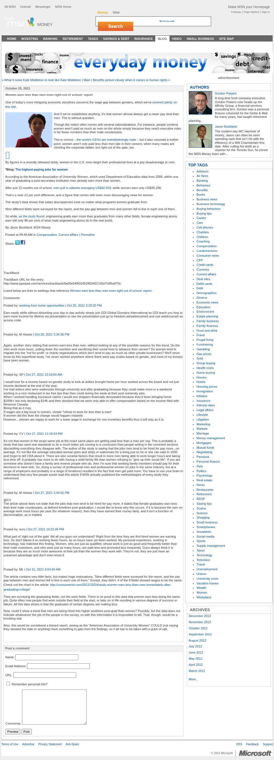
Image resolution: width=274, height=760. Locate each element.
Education (203, 307)
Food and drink (207, 330)
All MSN (10, 6)
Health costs (205, 368)
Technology (204, 555)
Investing (29, 38)
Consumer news (208, 255)
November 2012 (200, 622)
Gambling (203, 349)
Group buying (206, 363)
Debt (200, 288)
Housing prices (207, 386)
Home (11, 38)
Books (201, 194)
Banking (50, 38)
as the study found (31, 216)
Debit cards (204, 283)
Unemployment (207, 569)
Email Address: (15, 666)
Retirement (73, 38)
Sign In (266, 12)
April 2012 (196, 664)
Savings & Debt (116, 38)
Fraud (201, 335)
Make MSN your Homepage (249, 7)
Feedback (252, 744)
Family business (208, 321)
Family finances (207, 325)
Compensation (47, 234)
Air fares (202, 176)
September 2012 (200, 634)
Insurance (143, 38)
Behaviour (203, 185)
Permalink (88, 234)
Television (203, 560)
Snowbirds (204, 531)
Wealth (201, 587)
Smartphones (206, 527)
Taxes (93, 38)
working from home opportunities (41, 305)
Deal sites (203, 279)
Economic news (207, 302)
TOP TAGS (198, 165)
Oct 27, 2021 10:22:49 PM (46, 529)
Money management (211, 438)
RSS (239, 744)
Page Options (251, 12)
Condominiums (207, 250)
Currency (203, 269)
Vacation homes (208, 583)
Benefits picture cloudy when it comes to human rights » (131, 80)
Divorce (202, 297)
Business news (207, 199)
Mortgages (204, 443)
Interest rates (206, 405)
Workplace (204, 597)
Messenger (42, 6)
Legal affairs (205, 410)
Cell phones (205, 227)
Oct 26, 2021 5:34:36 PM (52, 334)
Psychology (204, 475)
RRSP (201, 499)
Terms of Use (9, 744)
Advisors (202, 171)
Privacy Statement (50, 744)
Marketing (203, 424)
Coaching (203, 241)
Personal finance (208, 461)
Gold (200, 358)
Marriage (203, 433)
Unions (201, 574)
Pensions (203, 456)
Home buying (206, 372)
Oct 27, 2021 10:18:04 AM (44, 374)
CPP (200, 260)
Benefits (202, 190)
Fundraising (205, 344)
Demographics (207, 293)
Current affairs (68, 234)
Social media (205, 536)
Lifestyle (202, 414)
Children (202, 237)
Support (268, 744)
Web (116, 12)
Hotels (201, 381)
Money (45, 24)
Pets (200, 466)
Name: (9, 657)
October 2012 (198, 628)
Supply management (211, 545)
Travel (201, 564)
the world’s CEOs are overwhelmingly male (106, 139)
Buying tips (204, 213)
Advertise (28, 744)
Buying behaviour (208, 208)
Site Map (226, 38)
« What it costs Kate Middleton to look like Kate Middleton (41, 80)
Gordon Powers (226, 93)
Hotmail (25, 6)
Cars (200, 222)
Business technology (211, 204)
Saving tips (204, 503)
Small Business (200, 38)
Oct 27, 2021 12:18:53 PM (44, 433)
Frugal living (205, 339)
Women (202, 592)
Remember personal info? (27, 684)
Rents (201, 485)
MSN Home (63, 6)
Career (201, 218)
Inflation (202, 396)
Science (202, 513)
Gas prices (204, 354)
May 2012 (195, 658)
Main (87, 80)
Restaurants (205, 489)
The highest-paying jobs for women (41, 169)
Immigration (205, 391)
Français (236, 12)
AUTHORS (199, 87)
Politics (201, 471)
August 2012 (197, 640)
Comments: (13, 723)
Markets (202, 428)
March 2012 (197, 670)
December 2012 (200, 616)
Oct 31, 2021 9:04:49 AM (43, 569)
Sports (201, 541)
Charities (203, 232)
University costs (207, 578)
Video (177, 38)
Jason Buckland (226, 126)
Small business (207, 522)
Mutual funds (205, 447)
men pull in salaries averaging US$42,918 (82, 188)
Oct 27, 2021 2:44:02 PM (52, 492)
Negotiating (204, 452)
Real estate (204, 480)
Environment (205, 311)
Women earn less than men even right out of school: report (110, 290)
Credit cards (205, 264)
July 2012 (195, 646)
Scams (201, 508)
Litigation (203, 419)
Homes (201, 377)
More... (193, 679)
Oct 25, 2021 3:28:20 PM (84, 305)
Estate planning (207, 316)
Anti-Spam (72, 744)
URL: (9, 675)
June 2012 (196, 652)
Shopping (203, 517)
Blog (162, 38)
